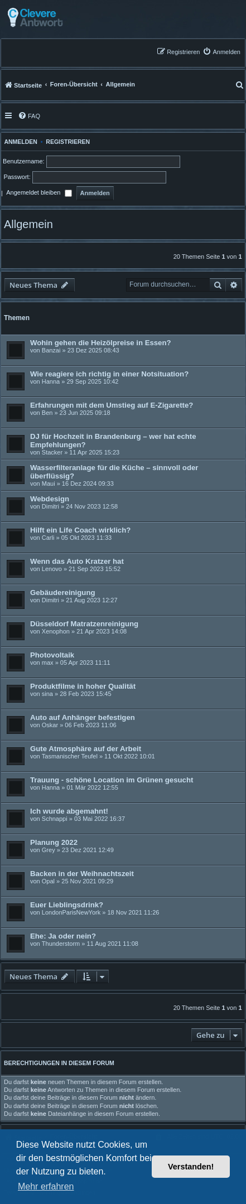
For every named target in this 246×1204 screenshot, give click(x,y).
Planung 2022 (54, 842)
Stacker (52, 452)
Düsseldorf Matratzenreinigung (84, 624)
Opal (48, 881)
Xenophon (56, 631)
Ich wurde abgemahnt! (69, 811)
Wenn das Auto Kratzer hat (77, 561)
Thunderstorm (61, 943)
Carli (48, 537)
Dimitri (50, 506)
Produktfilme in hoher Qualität (83, 686)
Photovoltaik (52, 655)
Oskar (50, 725)
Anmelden (19, 141)
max (48, 662)
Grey (48, 850)
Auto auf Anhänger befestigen (82, 717)
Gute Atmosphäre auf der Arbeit (85, 748)
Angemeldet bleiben (38, 193)
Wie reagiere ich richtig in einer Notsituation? (109, 374)
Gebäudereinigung (62, 592)
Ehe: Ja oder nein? (63, 936)
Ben (47, 412)
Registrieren (68, 141)
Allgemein (28, 224)
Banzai (51, 350)
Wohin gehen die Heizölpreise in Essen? (100, 343)
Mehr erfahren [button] (46, 1186)
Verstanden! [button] (191, 1166)
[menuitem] (221, 51)
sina (47, 693)
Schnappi (54, 818)
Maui (48, 483)
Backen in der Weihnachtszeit (82, 873)
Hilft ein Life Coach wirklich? (80, 530)
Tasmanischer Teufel (70, 756)
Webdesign (49, 499)
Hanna (51, 381)
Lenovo (52, 568)
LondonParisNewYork (71, 912)
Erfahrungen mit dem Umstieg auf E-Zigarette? (111, 405)
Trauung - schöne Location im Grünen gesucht (111, 780)
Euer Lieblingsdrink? (66, 905)
